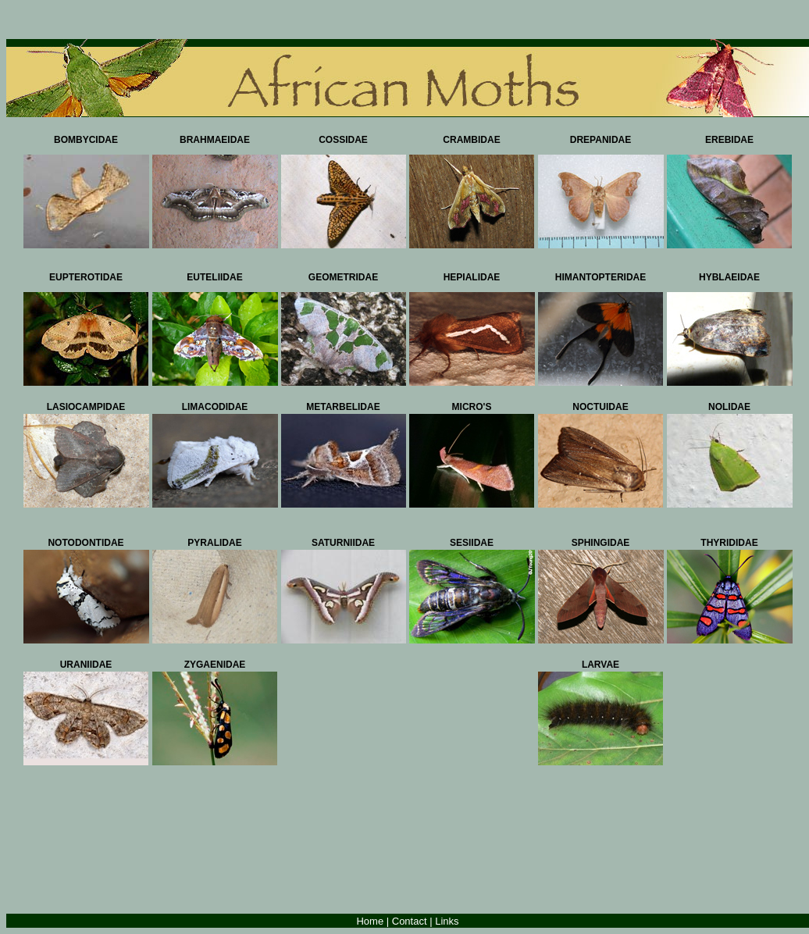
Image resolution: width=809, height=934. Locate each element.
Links (446, 921)
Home (369, 921)
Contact (409, 921)
